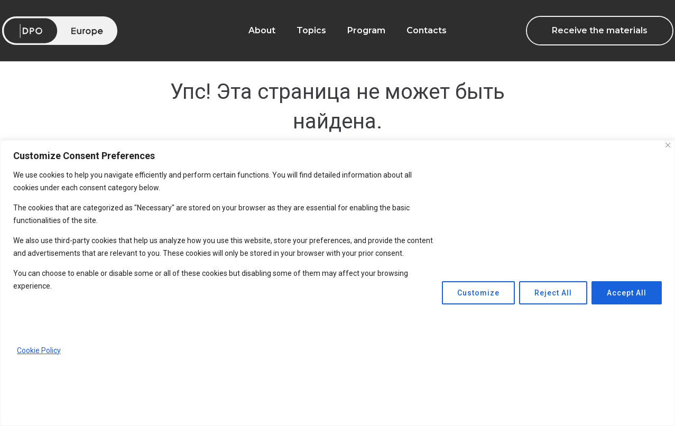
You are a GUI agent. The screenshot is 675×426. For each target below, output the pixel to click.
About (261, 30)
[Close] (667, 145)
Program (366, 30)
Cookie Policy (39, 350)
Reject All (553, 293)
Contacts (426, 30)
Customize (478, 293)
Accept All (626, 293)
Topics (311, 30)
